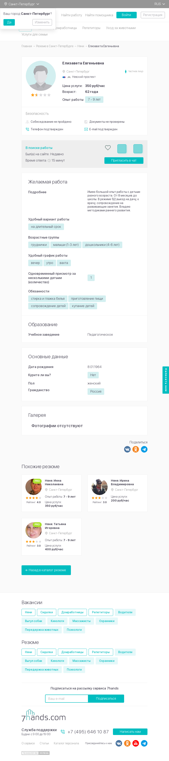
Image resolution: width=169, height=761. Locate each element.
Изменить (42, 22)
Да (9, 22)
